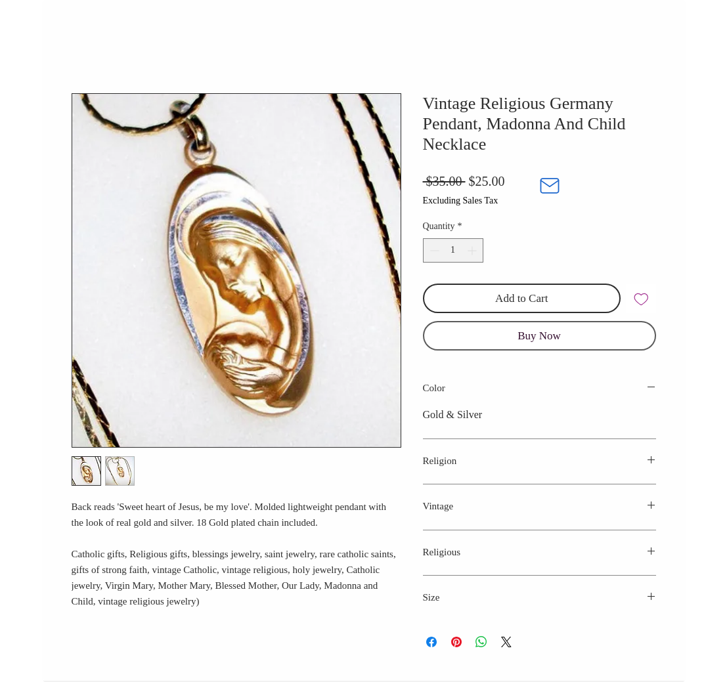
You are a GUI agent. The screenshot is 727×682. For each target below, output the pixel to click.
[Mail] (550, 186)
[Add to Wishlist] (641, 299)
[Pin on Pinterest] (456, 642)
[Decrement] (433, 250)
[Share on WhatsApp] (481, 642)
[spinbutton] (453, 250)
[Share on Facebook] (431, 642)
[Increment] (473, 250)
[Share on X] (506, 642)
